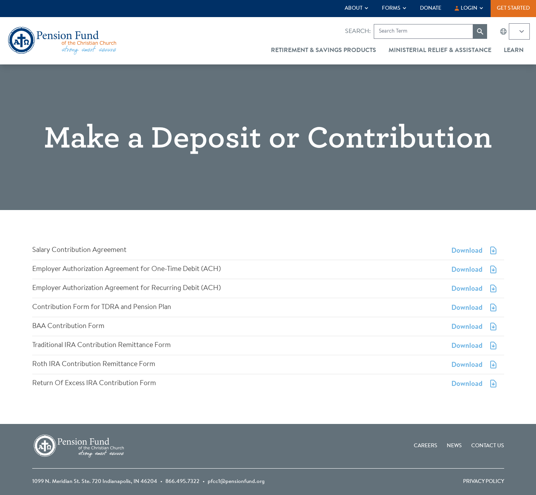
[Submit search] (480, 31)
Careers (425, 446)
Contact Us (487, 446)
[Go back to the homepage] (62, 40)
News (454, 446)
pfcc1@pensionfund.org (236, 482)
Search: (358, 31)
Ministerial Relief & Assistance (440, 50)
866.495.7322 (182, 482)
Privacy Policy (483, 482)
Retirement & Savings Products (323, 50)
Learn (514, 50)
